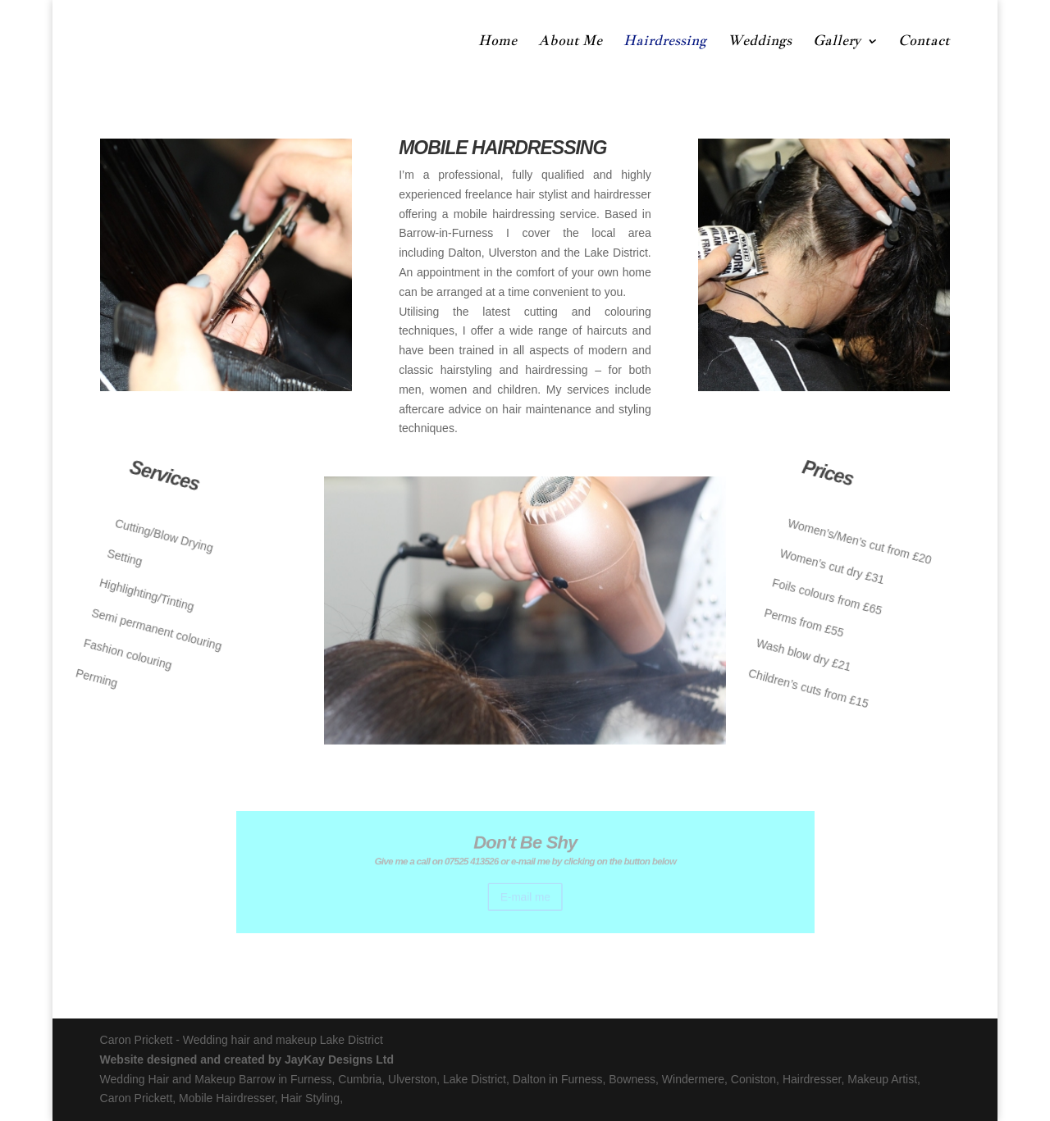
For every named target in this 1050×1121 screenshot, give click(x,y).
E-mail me (525, 893)
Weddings (760, 42)
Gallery (837, 42)
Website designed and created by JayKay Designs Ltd (247, 1059)
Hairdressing (664, 42)
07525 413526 (478, 863)
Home (497, 42)
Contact (924, 42)
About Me (570, 42)
